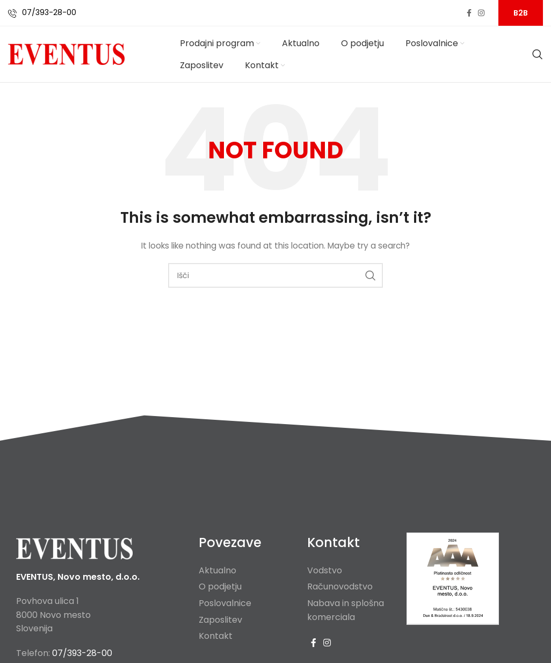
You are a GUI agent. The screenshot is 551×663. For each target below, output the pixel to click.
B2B (520, 13)
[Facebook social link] (469, 13)
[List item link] (245, 571)
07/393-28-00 (49, 12)
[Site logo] (66, 53)
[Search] (537, 54)
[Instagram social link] (481, 13)
